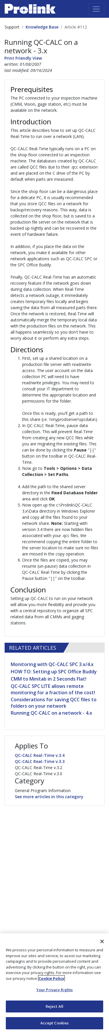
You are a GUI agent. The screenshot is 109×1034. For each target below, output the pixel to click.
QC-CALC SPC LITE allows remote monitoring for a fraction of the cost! (53, 689)
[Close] (102, 941)
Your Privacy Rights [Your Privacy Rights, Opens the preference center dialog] (54, 989)
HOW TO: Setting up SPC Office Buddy (54, 671)
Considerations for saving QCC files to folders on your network (54, 702)
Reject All (54, 1006)
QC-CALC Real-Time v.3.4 (40, 755)
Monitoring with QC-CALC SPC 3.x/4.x (52, 664)
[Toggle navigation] (96, 9)
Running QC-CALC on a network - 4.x (51, 713)
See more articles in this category (49, 796)
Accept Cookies (54, 1023)
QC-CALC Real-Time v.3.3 (40, 761)
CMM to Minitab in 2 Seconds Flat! (48, 679)
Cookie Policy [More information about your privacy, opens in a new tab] (51, 978)
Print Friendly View (23, 58)
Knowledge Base (42, 27)
